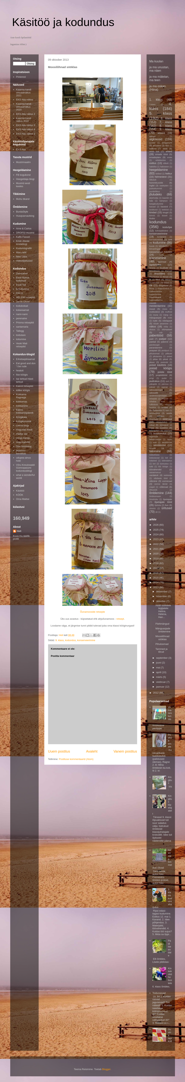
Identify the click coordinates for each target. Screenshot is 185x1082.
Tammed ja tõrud (161, 650)
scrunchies (154, 413)
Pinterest (21, 76)
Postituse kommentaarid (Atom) (76, 759)
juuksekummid (155, 188)
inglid (152, 185)
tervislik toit (156, 448)
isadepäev (164, 186)
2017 (156, 568)
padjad (162, 338)
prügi (151, 378)
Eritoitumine (22, 289)
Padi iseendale (169, 948)
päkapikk (153, 384)
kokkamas (21, 401)
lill (150, 280)
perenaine (21, 318)
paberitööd (156, 335)
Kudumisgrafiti (24, 248)
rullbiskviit (153, 405)
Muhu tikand (23, 199)
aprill (159, 672)
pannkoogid (154, 345)
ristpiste (165, 399)
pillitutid (168, 354)
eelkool (152, 148)
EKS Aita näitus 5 (25, 125)
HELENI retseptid (25, 297)
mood (152, 309)
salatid (165, 407)
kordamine (161, 237)
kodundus (70, 640)
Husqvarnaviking (25, 215)
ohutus (152, 330)
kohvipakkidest (161, 231)
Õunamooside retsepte (92, 611)
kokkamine (22, 405)
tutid (151, 467)
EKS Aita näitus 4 (25, 129)
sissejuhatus (161, 422)
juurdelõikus (154, 192)
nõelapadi (167, 320)
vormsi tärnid (160, 484)
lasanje (152, 268)
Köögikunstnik (23, 421)
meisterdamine (157, 305)
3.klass (152, 104)
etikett (166, 163)
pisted (169, 356)
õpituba (158, 505)
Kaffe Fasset (23, 236)
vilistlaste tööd (161, 478)
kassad (152, 207)
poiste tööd (165, 372)
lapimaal (162, 261)
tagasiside (153, 437)
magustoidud (163, 289)
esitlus (152, 163)
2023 (156, 539)
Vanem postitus (125, 751)
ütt (156, 512)
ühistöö (152, 508)
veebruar (161, 682)
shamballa (153, 419)
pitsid (165, 359)
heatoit (19, 370)
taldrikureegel (155, 439)
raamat (165, 387)
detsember (162, 591)
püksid (152, 387)
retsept (120, 618)
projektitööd (161, 375)
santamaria (22, 326)
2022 (156, 544)
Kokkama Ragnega (21, 396)
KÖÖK (19, 494)
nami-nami (22, 314)
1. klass (156, 99)
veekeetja (168, 475)
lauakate (164, 268)
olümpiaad (167, 329)
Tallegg (20, 330)
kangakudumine (156, 204)
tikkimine (155, 451)
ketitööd (165, 210)
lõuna (151, 289)
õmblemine (156, 493)
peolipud (165, 351)
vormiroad (167, 481)
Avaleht (91, 751)
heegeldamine (158, 169)
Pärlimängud (162, 623)
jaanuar (160, 686)
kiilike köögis (23, 390)
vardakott (153, 475)
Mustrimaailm (23, 162)
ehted (169, 151)
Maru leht (21, 252)
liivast (166, 276)
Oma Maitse (22, 499)
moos (164, 309)
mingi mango (23, 438)
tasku (169, 439)
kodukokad (22, 305)
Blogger (106, 1069)
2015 (156, 577)
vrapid (152, 487)
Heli (19, 531)
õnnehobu (153, 499)
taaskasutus (159, 433)
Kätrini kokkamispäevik (25, 411)
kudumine (159, 242)
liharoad (168, 271)
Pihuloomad (162, 644)
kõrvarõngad (154, 249)
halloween (164, 167)
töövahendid (155, 469)
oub (160, 333)
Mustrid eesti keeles (23, 185)
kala (151, 201)
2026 (156, 524)
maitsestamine (155, 291)
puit (167, 381)
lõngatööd (163, 285)
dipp (167, 146)
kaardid (165, 198)
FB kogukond (23, 174)
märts (159, 677)
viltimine (153, 481)
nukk (155, 320)
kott (170, 239)
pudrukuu (154, 381)
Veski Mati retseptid (21, 345)
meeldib (152, 303)
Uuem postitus (59, 751)
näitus (152, 326)
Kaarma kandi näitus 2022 (23, 120)
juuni (159, 662)
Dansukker (22, 273)
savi (167, 410)
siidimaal (167, 419)
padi (151, 339)
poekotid (164, 362)
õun (167, 505)
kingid (166, 212)
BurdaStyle (22, 211)
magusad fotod (24, 429)
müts (170, 318)
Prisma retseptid (25, 322)
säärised (168, 430)
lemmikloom (154, 271)
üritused (167, 508)
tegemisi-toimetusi (21, 452)
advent (161, 133)
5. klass (160, 113)
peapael (153, 350)
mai (158, 667)
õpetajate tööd (163, 502)
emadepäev (155, 157)
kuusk (152, 246)
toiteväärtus (167, 461)
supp (151, 428)
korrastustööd (156, 239)
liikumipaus (154, 277)
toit (166, 458)
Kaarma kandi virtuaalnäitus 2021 (23, 92)
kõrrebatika (164, 246)
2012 (156, 692)
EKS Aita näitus (24, 99)
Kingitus (170, 780)
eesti (165, 148)
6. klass (166, 118)
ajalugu (152, 136)
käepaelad (154, 252)
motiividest (154, 311)
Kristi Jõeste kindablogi (23, 242)
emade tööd (161, 154)
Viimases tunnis (170, 713)
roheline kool (157, 402)
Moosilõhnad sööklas (162, 638)
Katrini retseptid (24, 386)
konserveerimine (86, 640)
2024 (156, 534)
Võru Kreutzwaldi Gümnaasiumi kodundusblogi (25, 467)
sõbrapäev (154, 430)
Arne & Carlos (23, 228)
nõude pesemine (160, 324)
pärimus (165, 384)
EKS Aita (21, 149)
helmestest (161, 176)
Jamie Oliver (23, 301)
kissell (164, 216)
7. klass (165, 122)
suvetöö (164, 428)
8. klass (165, 125)
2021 (156, 548)
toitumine (21, 339)
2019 (156, 558)
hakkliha (153, 167)
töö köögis (163, 467)
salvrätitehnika (155, 410)
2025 (156, 529)
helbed (159, 174)
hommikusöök (156, 182)
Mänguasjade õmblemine (162, 630)
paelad (152, 341)
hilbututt (152, 180)
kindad (153, 212)
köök (162, 255)
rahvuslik (153, 392)
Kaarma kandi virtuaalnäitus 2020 (23, 106)
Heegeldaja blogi (25, 179)
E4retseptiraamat (25, 359)
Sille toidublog (23, 446)
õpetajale (167, 499)
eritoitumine (161, 160)
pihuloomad (154, 354)
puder (164, 378)
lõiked (166, 283)
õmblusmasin (155, 496)
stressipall (164, 425)
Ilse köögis (22, 374)
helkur (168, 173)
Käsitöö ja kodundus (63, 22)
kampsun (164, 201)
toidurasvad (154, 458)
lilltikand (168, 280)
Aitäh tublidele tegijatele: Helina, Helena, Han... (163, 611)
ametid (152, 143)
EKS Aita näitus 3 (25, 133)
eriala (169, 157)
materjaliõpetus (156, 300)
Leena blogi (22, 425)
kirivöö (152, 216)
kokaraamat (22, 310)
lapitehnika (155, 264)
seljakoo (160, 416)
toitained (153, 461)
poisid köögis (160, 368)
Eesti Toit (21, 284)
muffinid (168, 312)
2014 (156, 582)
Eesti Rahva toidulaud (22, 279)
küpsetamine (157, 258)
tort (154, 464)
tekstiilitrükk (167, 442)
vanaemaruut (155, 472)
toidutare (21, 335)
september (162, 657)
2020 (156, 553)
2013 (156, 587)
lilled (158, 279)
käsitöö (168, 251)
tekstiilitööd (160, 445)
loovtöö (156, 282)
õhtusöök (153, 490)
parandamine (155, 347)
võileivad (163, 487)
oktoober (161, 601)
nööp (166, 327)
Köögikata (21, 417)
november (162, 596)
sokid (152, 425)
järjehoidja (153, 198)
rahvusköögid (156, 390)
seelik (169, 413)
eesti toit (154, 151)
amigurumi (167, 142)
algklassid (155, 139)
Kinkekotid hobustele (170, 976)
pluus (152, 362)
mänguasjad (155, 317)
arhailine (157, 145)
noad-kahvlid (23, 442)
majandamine (155, 294)
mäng (165, 315)
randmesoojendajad (158, 396)
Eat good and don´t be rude (26, 365)
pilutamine (157, 356)
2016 (156, 573)
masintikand (155, 297)
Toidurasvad (159, 993)
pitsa (155, 359)
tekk (155, 442)
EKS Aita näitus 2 (25, 114)
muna (155, 315)
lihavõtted (159, 273)
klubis (152, 218)
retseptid (153, 399)
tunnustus (164, 464)
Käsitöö (20, 490)
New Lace (21, 256)
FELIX (19, 293)
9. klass (59, 640)
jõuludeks (155, 194)
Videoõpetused (24, 260)
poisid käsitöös (157, 365)
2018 (156, 563)
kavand (164, 206)
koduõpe (167, 227)
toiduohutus (154, 455)
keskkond (153, 210)
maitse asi (21, 433)
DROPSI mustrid (25, 232)
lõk (151, 285)
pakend (164, 341)
